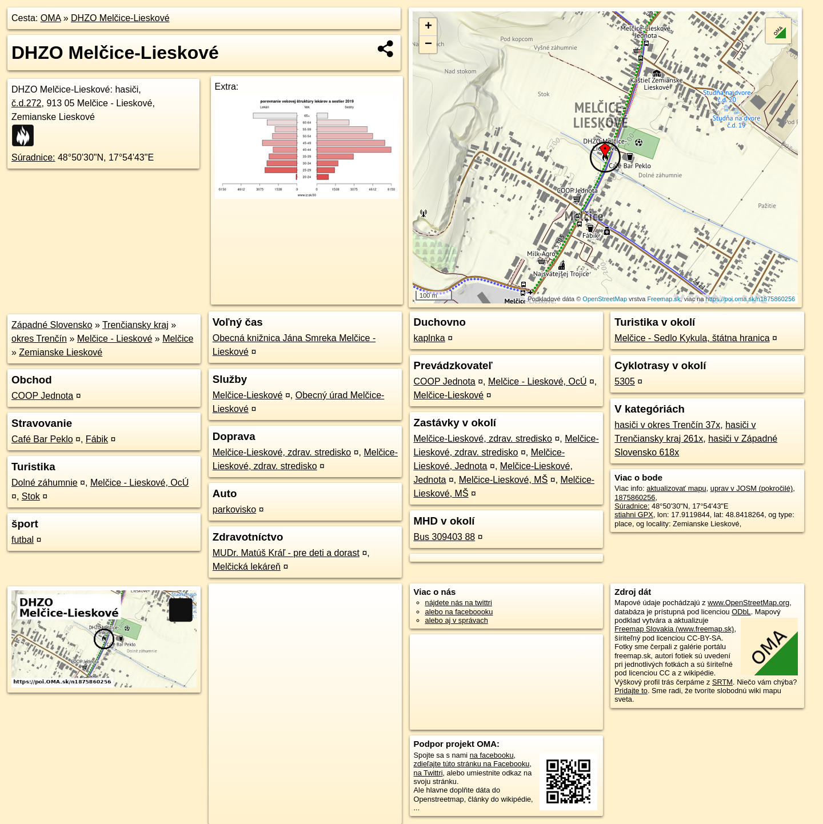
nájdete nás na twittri (458, 602)
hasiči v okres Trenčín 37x (667, 425)
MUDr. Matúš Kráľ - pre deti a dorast (286, 553)
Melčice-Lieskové (248, 395)
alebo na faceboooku (459, 611)
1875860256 (634, 497)
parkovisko (234, 509)
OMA (51, 18)
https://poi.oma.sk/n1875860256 (751, 298)
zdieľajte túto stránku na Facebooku (472, 763)
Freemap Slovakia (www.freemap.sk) (674, 629)
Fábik (97, 439)
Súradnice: (33, 157)
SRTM (722, 682)
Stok (31, 496)
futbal (22, 540)
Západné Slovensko (51, 325)
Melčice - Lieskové (115, 338)
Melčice (177, 338)
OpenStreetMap (604, 298)
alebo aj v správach (456, 620)
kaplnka (429, 338)
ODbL (741, 611)
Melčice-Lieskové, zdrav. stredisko (282, 452)
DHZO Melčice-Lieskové (120, 18)
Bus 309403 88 (445, 537)
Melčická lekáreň (247, 566)
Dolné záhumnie (44, 482)
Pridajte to (631, 690)
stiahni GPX (633, 514)
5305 (624, 381)
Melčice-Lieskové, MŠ (503, 480)
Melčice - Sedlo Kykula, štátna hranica (691, 338)
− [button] (428, 44)
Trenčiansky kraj (135, 325)
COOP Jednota (42, 396)
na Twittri (428, 773)
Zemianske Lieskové (60, 352)
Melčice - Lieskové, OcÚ (139, 482)
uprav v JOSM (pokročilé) (751, 488)
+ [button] (428, 26)
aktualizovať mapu (676, 488)
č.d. (26, 103)
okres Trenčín (39, 338)
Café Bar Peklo (42, 439)
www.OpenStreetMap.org (748, 602)
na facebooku (492, 755)
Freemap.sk (663, 298)
